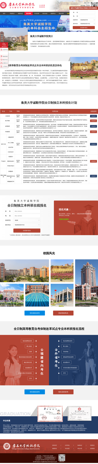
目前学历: (75, 19)
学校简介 (12, 13)
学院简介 (92, 445)
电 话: (75, 16)
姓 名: (75, 12)
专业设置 (36, 13)
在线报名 (69, 13)
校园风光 (53, 13)
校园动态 (20, 13)
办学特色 (67, 445)
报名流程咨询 (63, 392)
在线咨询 (93, 116)
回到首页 (54, 445)
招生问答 (61, 13)
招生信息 (44, 13)
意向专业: (75, 23)
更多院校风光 (63, 313)
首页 (4, 13)
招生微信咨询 (35, 313)
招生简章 (28, 13)
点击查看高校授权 (50, 457)
